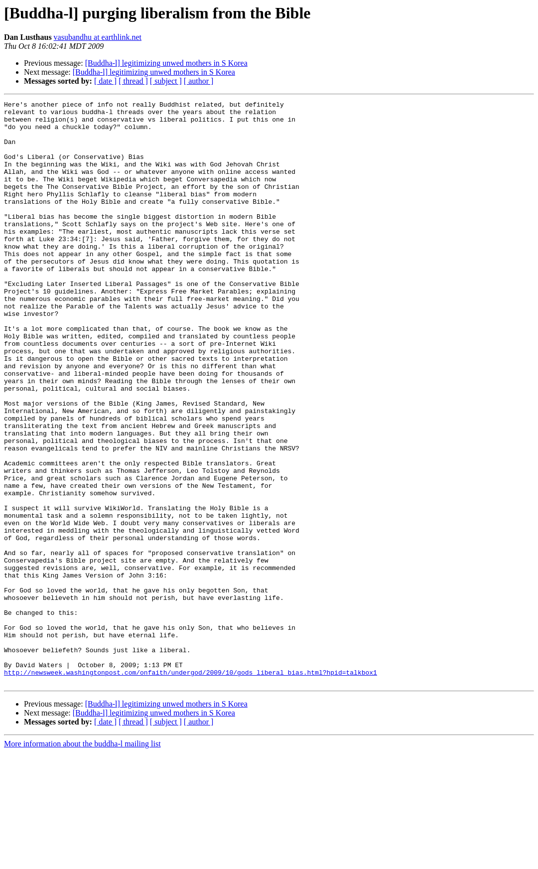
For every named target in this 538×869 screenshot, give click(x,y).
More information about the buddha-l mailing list (82, 860)
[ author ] (199, 81)
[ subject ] (166, 81)
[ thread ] (133, 81)
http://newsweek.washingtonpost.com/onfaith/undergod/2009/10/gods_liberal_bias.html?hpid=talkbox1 (190, 787)
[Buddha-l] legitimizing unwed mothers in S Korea (166, 63)
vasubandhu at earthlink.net (97, 37)
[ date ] (105, 81)
